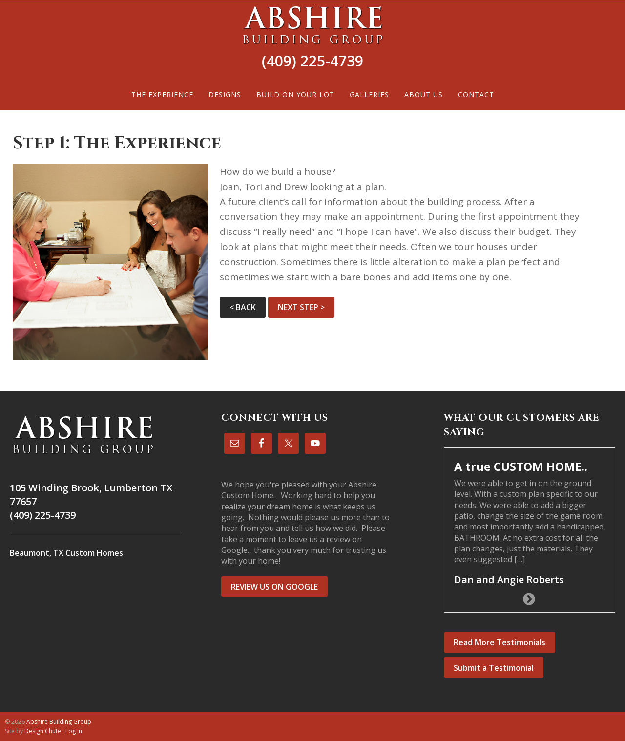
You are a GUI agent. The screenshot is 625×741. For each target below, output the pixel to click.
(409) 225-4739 (312, 61)
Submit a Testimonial (494, 667)
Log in (73, 731)
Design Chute (42, 731)
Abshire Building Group (312, 24)
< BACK (242, 307)
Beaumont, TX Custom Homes (66, 553)
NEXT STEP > (301, 307)
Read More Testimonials (499, 642)
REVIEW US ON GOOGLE (274, 586)
